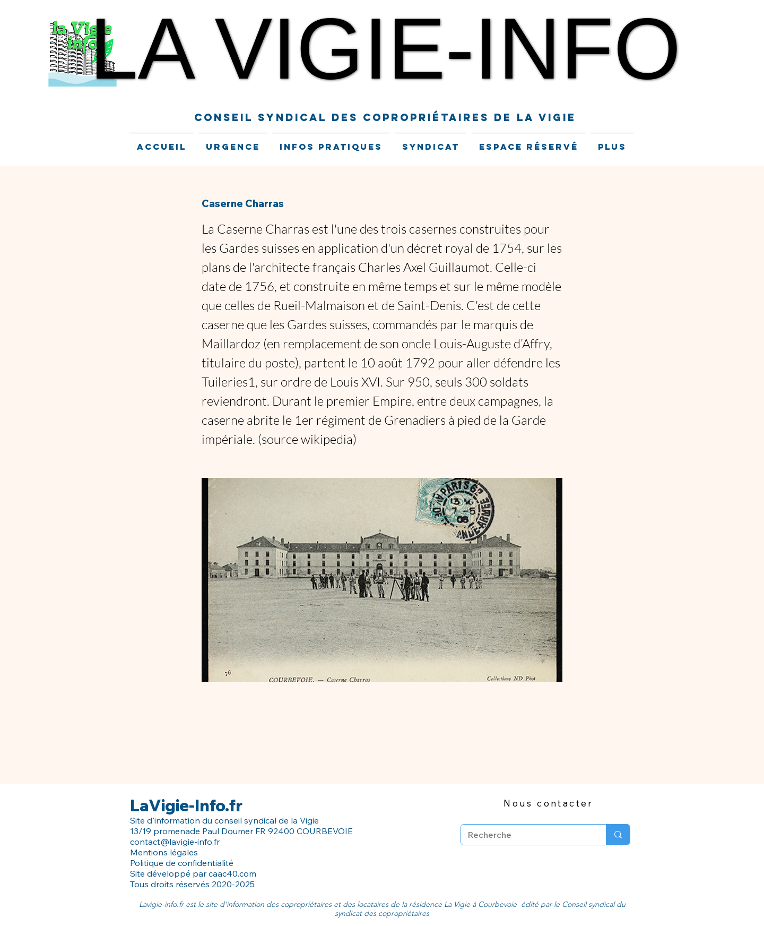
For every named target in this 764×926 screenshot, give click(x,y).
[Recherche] (525, 835)
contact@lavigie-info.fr (175, 841)
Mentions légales (164, 852)
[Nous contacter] (548, 802)
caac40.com (232, 873)
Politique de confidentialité (183, 863)
